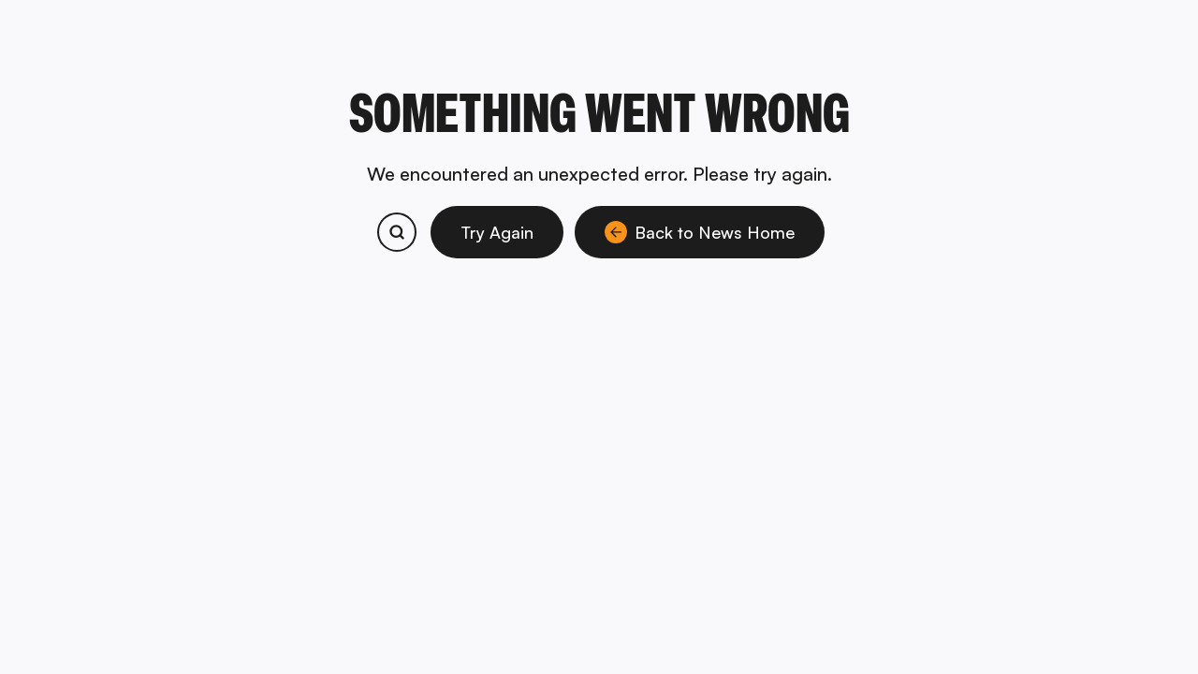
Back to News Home (700, 232)
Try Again (496, 232)
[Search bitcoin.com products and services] (396, 232)
